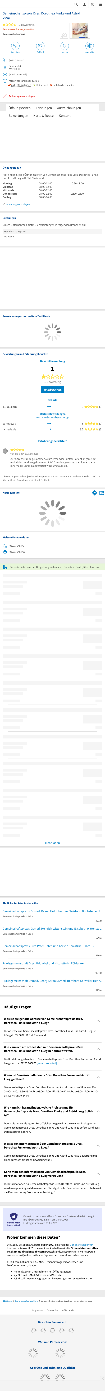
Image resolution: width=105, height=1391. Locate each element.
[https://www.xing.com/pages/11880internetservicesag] (61, 1331)
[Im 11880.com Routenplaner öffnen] (94, 492)
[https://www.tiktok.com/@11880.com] (43, 1331)
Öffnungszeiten (20, 108)
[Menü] (100, 4)
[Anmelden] (84, 4)
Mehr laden (52, 843)
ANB (71, 1310)
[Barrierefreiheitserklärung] (92, 4)
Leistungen (44, 108)
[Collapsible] (98, 1021)
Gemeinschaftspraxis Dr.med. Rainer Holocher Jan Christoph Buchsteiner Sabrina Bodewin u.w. (52, 911)
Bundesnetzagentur (81, 1244)
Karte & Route (43, 115)
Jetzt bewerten (53, 389)
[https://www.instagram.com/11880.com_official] (52, 1331)
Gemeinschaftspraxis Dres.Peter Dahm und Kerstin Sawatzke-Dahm (46, 946)
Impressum (38, 1310)
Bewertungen (18, 115)
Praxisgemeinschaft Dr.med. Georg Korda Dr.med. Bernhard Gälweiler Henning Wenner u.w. (52, 981)
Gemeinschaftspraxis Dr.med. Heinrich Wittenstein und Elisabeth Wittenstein (52, 928)
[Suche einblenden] (76, 4)
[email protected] (47, 1063)
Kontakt (65, 115)
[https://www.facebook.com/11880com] (33, 1331)
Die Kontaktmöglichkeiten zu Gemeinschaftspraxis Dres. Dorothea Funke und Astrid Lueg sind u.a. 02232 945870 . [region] (52, 1061)
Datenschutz (53, 1310)
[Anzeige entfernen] (102, 1378)
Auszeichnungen (69, 108)
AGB (64, 1310)
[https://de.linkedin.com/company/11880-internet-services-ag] (71, 1331)
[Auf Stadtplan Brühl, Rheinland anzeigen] (101, 492)
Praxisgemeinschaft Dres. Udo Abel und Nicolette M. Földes (41, 963)
